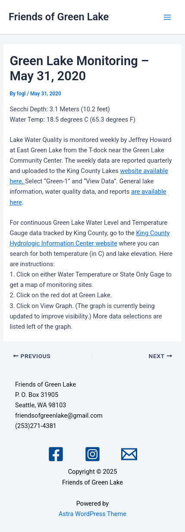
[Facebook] (56, 454)
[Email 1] (129, 454)
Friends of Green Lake (59, 17)
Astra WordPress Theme (92, 514)
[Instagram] (92, 454)
